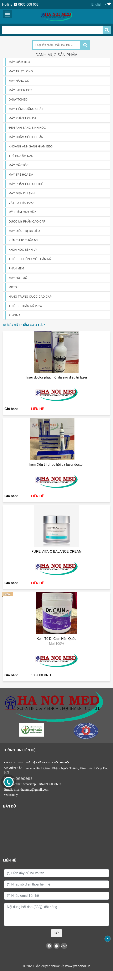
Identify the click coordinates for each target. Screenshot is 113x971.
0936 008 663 (26, 4)
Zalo (64, 946)
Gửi (56, 933)
